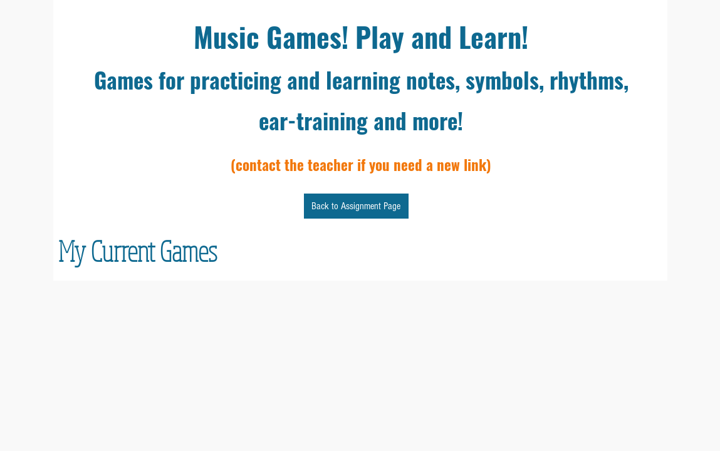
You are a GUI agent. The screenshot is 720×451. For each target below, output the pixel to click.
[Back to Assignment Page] (356, 206)
